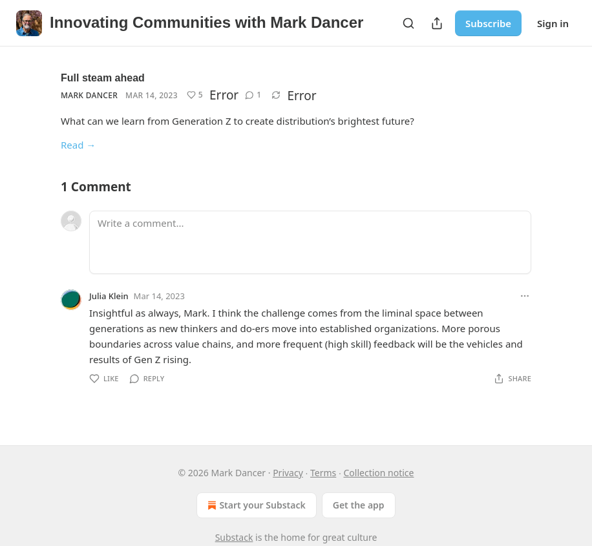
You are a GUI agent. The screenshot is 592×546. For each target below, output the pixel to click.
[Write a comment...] (310, 242)
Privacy (288, 473)
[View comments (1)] (253, 95)
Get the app (359, 505)
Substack (234, 537)
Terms (323, 473)
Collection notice (378, 473)
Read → (78, 144)
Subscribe (488, 23)
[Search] (408, 23)
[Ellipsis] (524, 296)
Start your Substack (255, 505)
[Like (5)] (195, 95)
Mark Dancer (89, 95)
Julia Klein (109, 296)
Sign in (553, 23)
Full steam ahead (103, 77)
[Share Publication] (437, 23)
